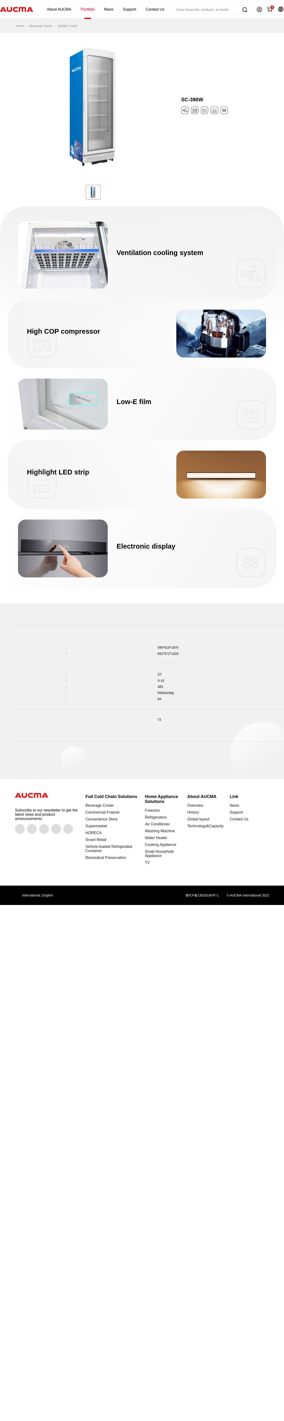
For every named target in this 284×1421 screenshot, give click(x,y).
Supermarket (96, 826)
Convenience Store (101, 819)
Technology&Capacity (205, 826)
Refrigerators (156, 817)
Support (236, 812)
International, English (37, 895)
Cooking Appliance (160, 845)
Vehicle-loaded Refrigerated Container (108, 849)
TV (147, 863)
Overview (195, 805)
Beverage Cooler (41, 26)
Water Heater (156, 838)
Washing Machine (160, 831)
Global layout (198, 819)
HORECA (93, 833)
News (234, 805)
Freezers (152, 810)
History (193, 812)
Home (20, 26)
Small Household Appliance (159, 853)
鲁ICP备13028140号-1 (202, 895)
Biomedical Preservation (105, 858)
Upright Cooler (68, 26)
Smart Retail (95, 840)
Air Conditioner (157, 824)
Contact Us (239, 819)
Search (244, 9)
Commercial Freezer (102, 812)
